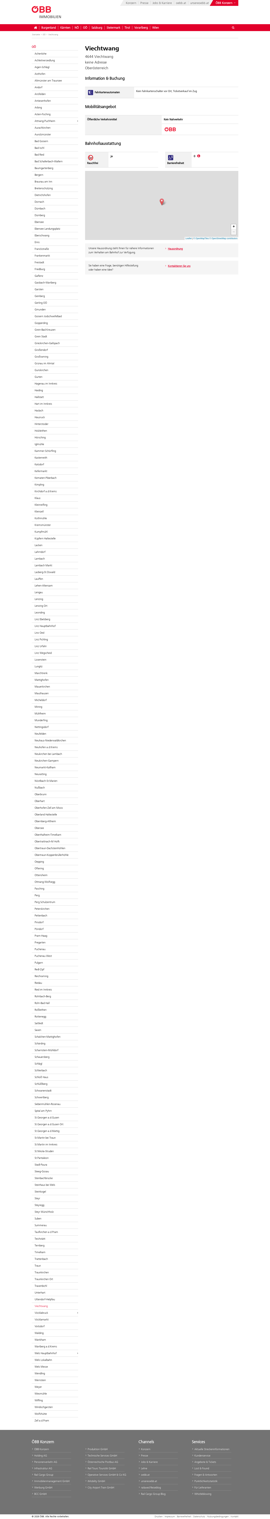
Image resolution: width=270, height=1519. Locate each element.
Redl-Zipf (39, 969)
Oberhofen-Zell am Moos (49, 807)
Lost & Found (200, 1468)
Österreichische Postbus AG (101, 1462)
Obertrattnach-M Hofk (47, 841)
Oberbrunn (40, 794)
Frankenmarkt (42, 255)
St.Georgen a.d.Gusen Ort (49, 1124)
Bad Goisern (41, 141)
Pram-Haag (41, 935)
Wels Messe (41, 1366)
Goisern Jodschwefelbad (48, 316)
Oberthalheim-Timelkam (48, 834)
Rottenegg (40, 1016)
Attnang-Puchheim (56, 121)
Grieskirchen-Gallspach (47, 343)
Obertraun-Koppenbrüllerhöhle (52, 855)
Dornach (39, 201)
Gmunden (40, 309)
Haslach (39, 410)
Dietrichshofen (43, 195)
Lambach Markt (43, 565)
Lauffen (39, 578)
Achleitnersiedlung (45, 60)
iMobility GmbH (95, 1481)
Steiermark (113, 27)
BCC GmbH (39, 1494)
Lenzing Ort (41, 605)
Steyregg (39, 1205)
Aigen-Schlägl (42, 67)
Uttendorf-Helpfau (45, 1299)
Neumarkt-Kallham (45, 767)
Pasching (39, 888)
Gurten (38, 376)
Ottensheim (41, 875)
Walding (39, 1333)
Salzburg (96, 27)
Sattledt (39, 1023)
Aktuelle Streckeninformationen (210, 1449)
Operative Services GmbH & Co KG (105, 1474)
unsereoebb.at (199, 3)
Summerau (41, 1225)
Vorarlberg (141, 27)
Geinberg (40, 296)
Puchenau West (43, 956)
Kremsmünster (43, 525)
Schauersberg (42, 1057)
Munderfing (41, 720)
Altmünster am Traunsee (48, 80)
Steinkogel (40, 1191)
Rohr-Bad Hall (42, 1003)
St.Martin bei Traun (45, 1137)
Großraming (41, 356)
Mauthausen (42, 693)
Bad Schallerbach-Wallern (49, 161)
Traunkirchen (42, 1272)
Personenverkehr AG (44, 1462)
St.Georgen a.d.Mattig (47, 1131)
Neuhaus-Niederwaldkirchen (50, 740)
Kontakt (234, 1516)
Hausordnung (173, 248)
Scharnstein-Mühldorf (46, 1050)
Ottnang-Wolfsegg (45, 881)
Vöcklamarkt (42, 1319)
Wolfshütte (41, 1413)
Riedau (38, 982)
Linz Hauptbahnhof (45, 626)
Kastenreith (41, 457)
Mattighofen (42, 679)
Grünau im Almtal (44, 363)
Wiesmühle (41, 1393)
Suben (38, 1218)
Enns (37, 242)
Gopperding (41, 323)
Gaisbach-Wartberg (45, 282)
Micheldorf (41, 700)
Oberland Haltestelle (46, 814)
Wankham (40, 1339)
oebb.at (181, 3)
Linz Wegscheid (43, 653)
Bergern (39, 174)
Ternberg (39, 1245)
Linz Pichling (41, 639)
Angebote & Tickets (204, 1462)
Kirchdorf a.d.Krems (46, 491)
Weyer (38, 1386)
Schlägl (38, 1063)
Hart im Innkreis (43, 403)
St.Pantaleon (42, 1158)
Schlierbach (41, 1070)
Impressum (170, 1516)
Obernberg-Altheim (45, 821)
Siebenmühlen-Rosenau (47, 1104)
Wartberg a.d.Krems (46, 1346)
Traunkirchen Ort (44, 1279)
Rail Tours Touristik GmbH (100, 1468)
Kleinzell (39, 511)
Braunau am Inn (43, 181)
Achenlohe (40, 53)
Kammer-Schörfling (45, 451)
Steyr (37, 1198)
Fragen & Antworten (204, 1474)
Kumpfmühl (41, 531)
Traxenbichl (41, 1285)
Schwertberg (42, 1097)
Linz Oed (39, 632)
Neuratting (40, 774)
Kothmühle (41, 518)
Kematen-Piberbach (45, 477)
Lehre (142, 1468)
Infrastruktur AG (42, 1468)
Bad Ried (39, 154)
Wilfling (39, 1400)
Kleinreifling (41, 504)
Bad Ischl (39, 148)
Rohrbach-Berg (43, 996)
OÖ (85, 27)
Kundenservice (201, 1455)
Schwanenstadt (43, 1090)
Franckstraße (42, 249)
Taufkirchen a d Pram (46, 1232)
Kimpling (39, 484)
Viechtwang (53, 34)
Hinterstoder (41, 424)
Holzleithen (41, 430)
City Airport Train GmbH (99, 1487)
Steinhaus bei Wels (45, 1184)
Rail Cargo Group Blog (151, 1494)
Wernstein (40, 1380)
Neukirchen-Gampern (47, 760)
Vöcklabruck (56, 1312)
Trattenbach (41, 1259)
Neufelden (40, 733)
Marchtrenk (41, 673)
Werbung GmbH (42, 1487)
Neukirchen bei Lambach (48, 754)
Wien (155, 27)
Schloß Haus (41, 1077)
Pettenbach (41, 915)
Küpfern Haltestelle (45, 538)
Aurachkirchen (42, 127)
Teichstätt (40, 1238)
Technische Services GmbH (101, 1455)
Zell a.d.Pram (42, 1420)
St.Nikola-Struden (44, 1151)
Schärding (40, 1043)
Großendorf (41, 350)
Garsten (39, 289)
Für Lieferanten (201, 1487)
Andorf (38, 87)
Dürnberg (40, 215)
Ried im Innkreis (43, 989)
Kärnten (65, 27)
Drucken (159, 1516)
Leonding (40, 612)
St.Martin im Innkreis (46, 1144)
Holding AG (39, 1455)
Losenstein (40, 659)
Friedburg (40, 269)
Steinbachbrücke (44, 1178)
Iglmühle (39, 444)
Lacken (38, 545)
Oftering (39, 868)
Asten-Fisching (42, 114)
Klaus (37, 498)
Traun (38, 1265)
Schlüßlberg (41, 1083)
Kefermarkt (41, 471)
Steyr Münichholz (44, 1211)
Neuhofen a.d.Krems (46, 747)
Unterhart (40, 1292)
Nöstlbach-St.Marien (46, 780)
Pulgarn (39, 962)
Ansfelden (40, 94)
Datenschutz (199, 1516)
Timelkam (40, 1252)
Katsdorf (39, 464)
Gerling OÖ (41, 302)
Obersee (39, 828)
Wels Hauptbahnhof (56, 1353)
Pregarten (40, 942)
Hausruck (40, 417)
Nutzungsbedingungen (218, 1516)
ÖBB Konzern (40, 1449)
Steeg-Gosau (42, 1171)
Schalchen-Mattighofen (47, 1036)
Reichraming (41, 976)
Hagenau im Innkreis (46, 383)
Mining (38, 706)
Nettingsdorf (42, 727)
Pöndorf (39, 929)
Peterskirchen (42, 908)
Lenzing (39, 599)
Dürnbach (40, 208)
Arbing (38, 107)
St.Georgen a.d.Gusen (47, 1117)
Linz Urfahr (41, 646)
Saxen (38, 1030)
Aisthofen (40, 73)
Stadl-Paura (41, 1164)
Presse (144, 3)
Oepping (39, 861)
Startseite (36, 34)
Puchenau (40, 949)
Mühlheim (40, 713)
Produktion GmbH (96, 1449)
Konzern (131, 3)
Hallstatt (39, 397)
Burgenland (48, 27)
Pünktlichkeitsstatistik (204, 1481)
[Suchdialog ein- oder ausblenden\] (233, 27)
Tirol (127, 27)
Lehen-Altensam (44, 585)
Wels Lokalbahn (43, 1360)
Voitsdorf (40, 1326)
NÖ (77, 27)
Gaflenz (39, 275)
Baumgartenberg (44, 168)
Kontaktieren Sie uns (177, 266)
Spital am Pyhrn (43, 1110)
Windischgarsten (44, 1407)
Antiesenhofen (43, 100)
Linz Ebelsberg (42, 619)
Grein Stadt (41, 336)
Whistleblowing (201, 1494)
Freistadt (39, 262)
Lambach (40, 558)
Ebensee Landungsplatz (47, 228)
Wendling (40, 1373)
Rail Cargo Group (42, 1474)
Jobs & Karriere (162, 3)
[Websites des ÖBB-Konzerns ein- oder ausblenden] (226, 3)
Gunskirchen (41, 370)
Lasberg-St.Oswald (45, 572)
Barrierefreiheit (184, 1516)
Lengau (39, 592)
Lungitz (39, 666)
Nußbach (40, 787)
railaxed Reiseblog (149, 1487)
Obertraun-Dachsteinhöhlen (50, 848)
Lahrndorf (40, 552)
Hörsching (40, 437)
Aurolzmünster (43, 134)
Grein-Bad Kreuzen (45, 329)
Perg (37, 895)
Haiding (39, 390)
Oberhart (40, 801)
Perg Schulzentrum (45, 902)
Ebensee (39, 222)
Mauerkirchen (42, 686)
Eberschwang (42, 235)
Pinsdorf (39, 922)
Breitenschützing (44, 188)
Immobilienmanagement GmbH (51, 1481)
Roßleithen (40, 1009)
